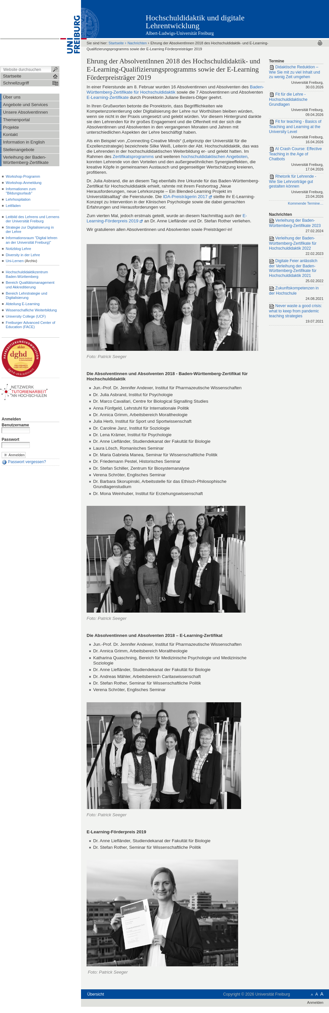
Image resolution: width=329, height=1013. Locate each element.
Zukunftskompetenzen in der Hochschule (296, 294)
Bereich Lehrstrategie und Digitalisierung (26, 295)
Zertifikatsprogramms (133, 156)
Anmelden (11, 419)
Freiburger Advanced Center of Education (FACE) (30, 325)
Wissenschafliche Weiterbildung (31, 310)
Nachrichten (137, 43)
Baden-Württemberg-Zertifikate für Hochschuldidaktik (175, 89)
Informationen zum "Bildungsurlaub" (21, 191)
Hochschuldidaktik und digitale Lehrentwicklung (195, 21)
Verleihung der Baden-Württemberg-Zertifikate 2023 (296, 226)
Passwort (10, 439)
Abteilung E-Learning (23, 304)
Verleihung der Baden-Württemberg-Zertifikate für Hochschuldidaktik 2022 (296, 246)
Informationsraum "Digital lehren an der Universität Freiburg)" (31, 240)
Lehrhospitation (18, 199)
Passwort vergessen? (24, 462)
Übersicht (95, 994)
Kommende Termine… (305, 203)
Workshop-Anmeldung (24, 183)
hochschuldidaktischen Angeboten (214, 156)
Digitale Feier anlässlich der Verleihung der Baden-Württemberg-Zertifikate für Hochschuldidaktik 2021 (296, 271)
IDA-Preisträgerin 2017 (185, 196)
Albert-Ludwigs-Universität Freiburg (180, 33)
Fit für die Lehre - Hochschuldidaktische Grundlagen (296, 105)
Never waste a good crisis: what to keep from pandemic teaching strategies (296, 314)
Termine (276, 61)
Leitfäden (13, 206)
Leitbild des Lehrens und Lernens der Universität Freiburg (32, 219)
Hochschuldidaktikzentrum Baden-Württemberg (27, 274)
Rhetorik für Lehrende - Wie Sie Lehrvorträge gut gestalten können (296, 187)
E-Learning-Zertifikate (108, 97)
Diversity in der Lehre (23, 255)
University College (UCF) (26, 316)
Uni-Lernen (15, 261)
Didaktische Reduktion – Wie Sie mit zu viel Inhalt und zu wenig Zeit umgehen (296, 77)
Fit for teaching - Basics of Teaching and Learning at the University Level (296, 132)
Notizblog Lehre (18, 249)
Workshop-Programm (23, 176)
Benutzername (15, 425)
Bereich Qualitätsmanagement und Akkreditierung (30, 285)
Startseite (116, 43)
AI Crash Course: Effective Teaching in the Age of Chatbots (296, 159)
